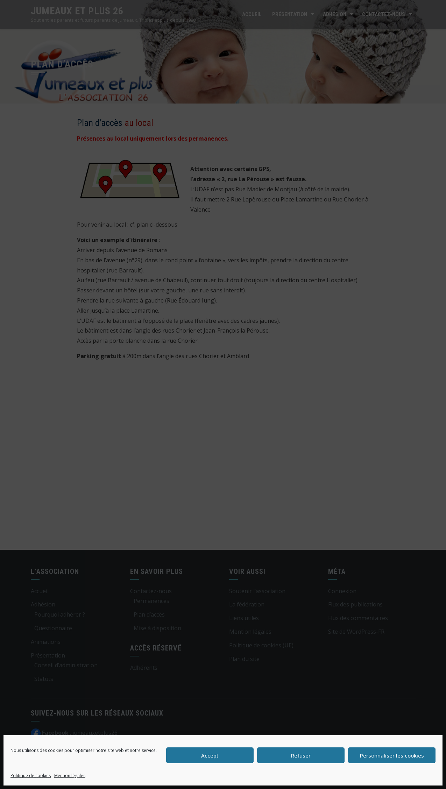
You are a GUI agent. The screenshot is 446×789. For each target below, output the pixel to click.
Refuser (301, 755)
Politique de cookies (30, 776)
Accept (210, 755)
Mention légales (69, 776)
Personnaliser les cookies (392, 755)
